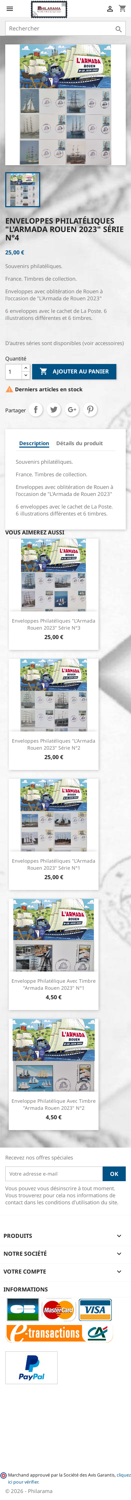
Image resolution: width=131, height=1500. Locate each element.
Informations (25, 1289)
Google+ (72, 409)
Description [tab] (34, 443)
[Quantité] (13, 371)
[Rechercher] (65, 28)
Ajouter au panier (74, 371)
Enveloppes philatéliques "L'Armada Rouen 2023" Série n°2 (53, 744)
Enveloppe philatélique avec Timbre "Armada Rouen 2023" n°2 (54, 1104)
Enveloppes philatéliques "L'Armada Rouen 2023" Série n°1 (53, 864)
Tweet (54, 409)
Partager (36, 409)
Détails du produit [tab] (79, 443)
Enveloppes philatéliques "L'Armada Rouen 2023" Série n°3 (53, 624)
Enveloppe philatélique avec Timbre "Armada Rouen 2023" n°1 (54, 984)
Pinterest (90, 409)
